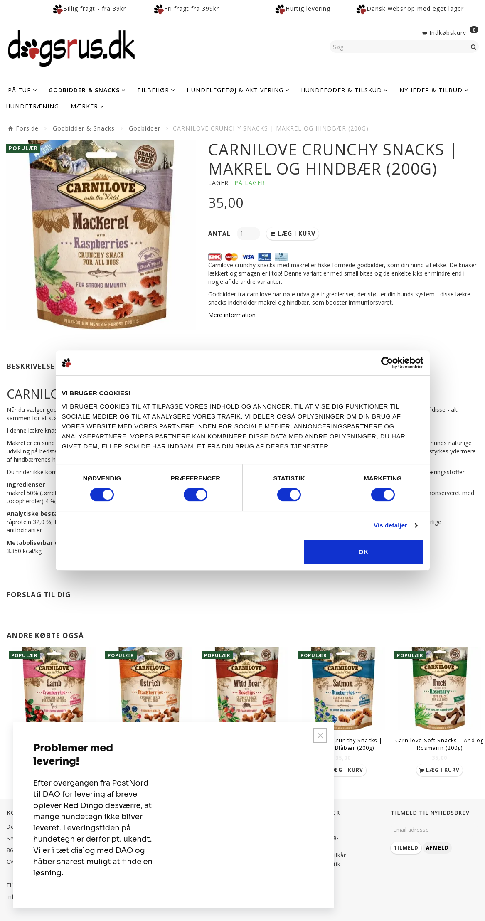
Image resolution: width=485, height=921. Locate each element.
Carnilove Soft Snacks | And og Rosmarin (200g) (439, 744)
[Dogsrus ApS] (71, 47)
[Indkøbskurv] (449, 32)
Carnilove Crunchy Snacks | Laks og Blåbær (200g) (343, 744)
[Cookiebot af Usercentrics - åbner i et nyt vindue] (387, 363)
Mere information (232, 315)
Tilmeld (406, 847)
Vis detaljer (390, 525)
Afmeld (437, 847)
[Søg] (474, 46)
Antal (220, 233)
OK (364, 551)
